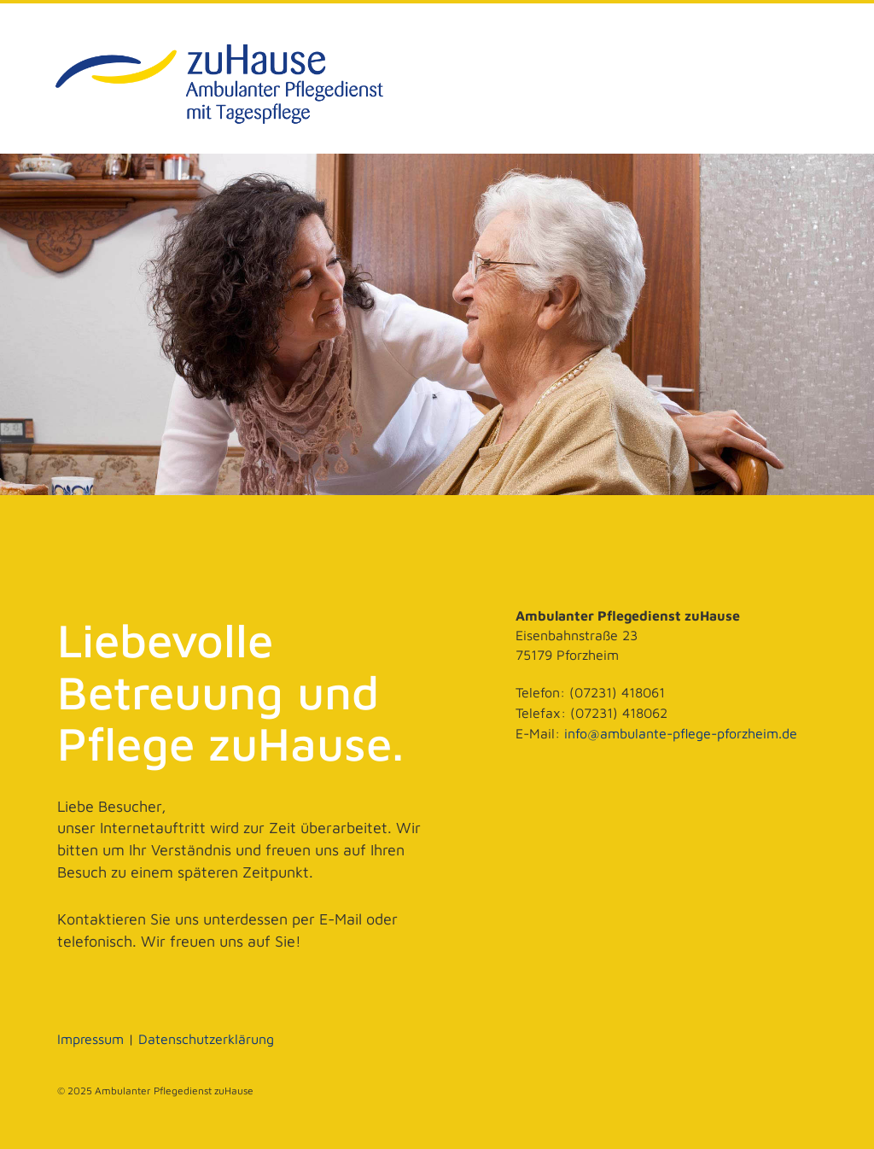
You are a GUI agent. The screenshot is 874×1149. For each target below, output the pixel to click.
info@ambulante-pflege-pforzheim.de (680, 733)
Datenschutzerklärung (206, 1039)
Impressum (90, 1039)
